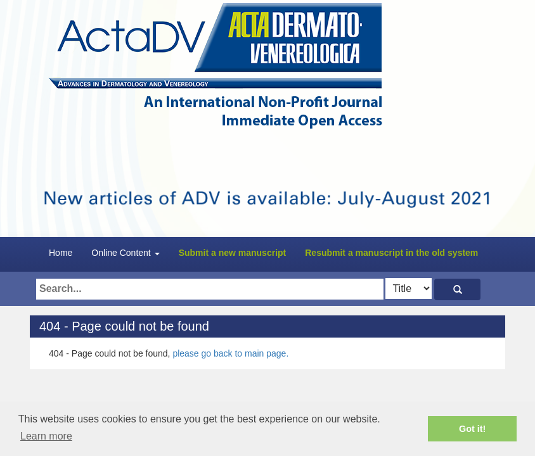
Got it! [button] (472, 429)
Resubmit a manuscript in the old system (391, 253)
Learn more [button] (46, 436)
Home (60, 253)
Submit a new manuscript (233, 253)
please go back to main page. (230, 353)
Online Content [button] (125, 253)
